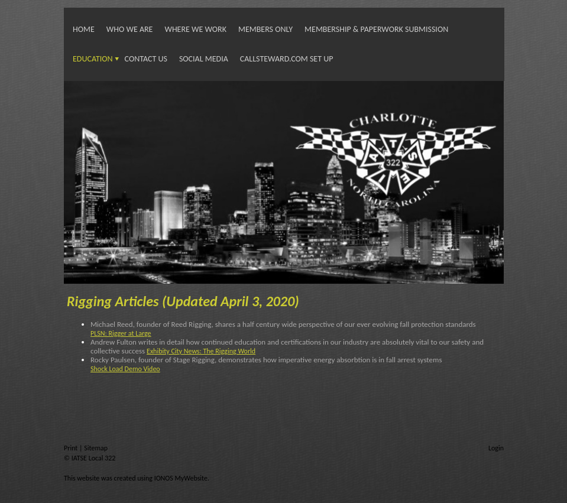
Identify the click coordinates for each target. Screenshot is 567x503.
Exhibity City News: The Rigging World (201, 351)
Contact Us (146, 59)
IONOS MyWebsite (181, 478)
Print (71, 448)
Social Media (203, 59)
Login (496, 448)
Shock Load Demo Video (125, 369)
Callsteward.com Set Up (286, 59)
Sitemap (96, 448)
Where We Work (195, 29)
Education (93, 59)
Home (84, 29)
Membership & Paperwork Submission (376, 29)
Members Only (265, 29)
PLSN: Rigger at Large (120, 333)
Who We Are (129, 29)
